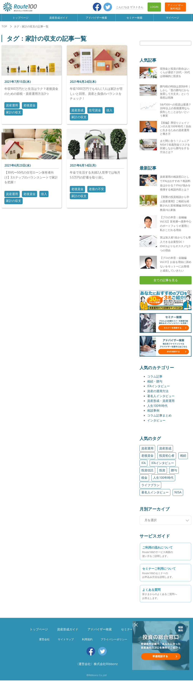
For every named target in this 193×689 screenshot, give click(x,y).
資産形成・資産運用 (161, 404)
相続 (183, 459)
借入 (109, 114)
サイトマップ (66, 643)
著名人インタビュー (161, 399)
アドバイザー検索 (96, 19)
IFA (143, 466)
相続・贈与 (154, 385)
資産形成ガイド (58, 19)
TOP (4, 30)
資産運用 (12, 109)
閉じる (136, 625)
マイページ (172, 19)
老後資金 (29, 109)
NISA (177, 496)
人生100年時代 (157, 409)
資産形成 (77, 114)
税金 (144, 481)
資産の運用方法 (157, 395)
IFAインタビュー (158, 390)
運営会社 (44, 643)
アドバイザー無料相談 (175, 6)
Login (154, 7)
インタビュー (156, 424)
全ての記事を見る (165, 283)
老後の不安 (96, 192)
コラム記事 (154, 380)
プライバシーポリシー (114, 643)
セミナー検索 (134, 19)
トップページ (20, 19)
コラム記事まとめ (159, 419)
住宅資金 (95, 114)
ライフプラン (150, 488)
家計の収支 (13, 116)
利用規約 (87, 643)
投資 (162, 474)
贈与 (174, 474)
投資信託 (147, 474)
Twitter (107, 7)
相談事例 (153, 414)
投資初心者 (166, 459)
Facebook (97, 7)
